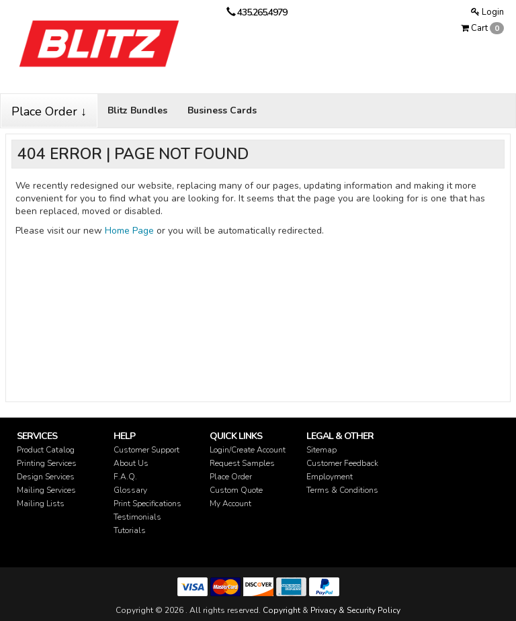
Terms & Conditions (342, 490)
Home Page (129, 230)
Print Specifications (147, 503)
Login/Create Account (248, 449)
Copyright (281, 610)
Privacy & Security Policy (355, 610)
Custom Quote (236, 490)
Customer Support (146, 449)
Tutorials (130, 530)
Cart (482, 28)
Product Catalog (46, 449)
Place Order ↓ (49, 111)
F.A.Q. (125, 476)
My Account (230, 503)
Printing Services (47, 463)
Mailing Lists (40, 503)
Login (487, 12)
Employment (329, 476)
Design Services (46, 476)
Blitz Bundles (137, 110)
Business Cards (222, 110)
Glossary (130, 490)
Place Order (231, 476)
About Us (131, 463)
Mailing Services (46, 490)
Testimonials (137, 517)
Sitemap (321, 449)
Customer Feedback (342, 463)
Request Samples (242, 463)
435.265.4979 (262, 12)
